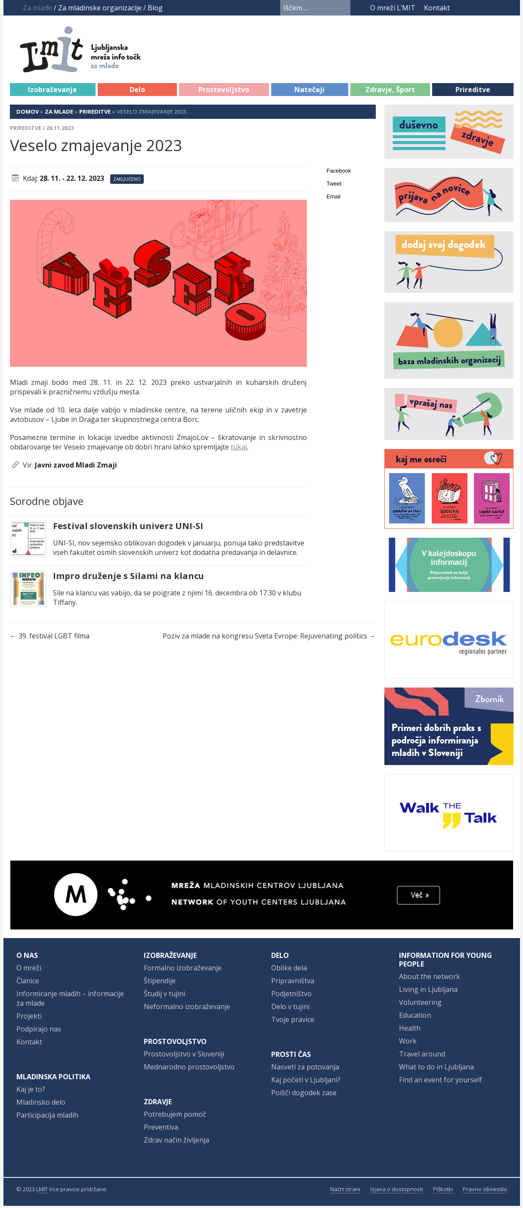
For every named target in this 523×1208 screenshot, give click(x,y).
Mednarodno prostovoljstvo (189, 1069)
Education (415, 1017)
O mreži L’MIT (392, 7)
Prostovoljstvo (223, 91)
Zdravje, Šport (390, 91)
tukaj (239, 449)
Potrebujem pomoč (175, 1116)
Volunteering (420, 1004)
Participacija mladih (47, 1117)
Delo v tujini (290, 1008)
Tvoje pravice (292, 1021)
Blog (155, 7)
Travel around (422, 1056)
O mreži (28, 970)
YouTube (475, 7)
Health (410, 1030)
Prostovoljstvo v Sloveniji (184, 1056)
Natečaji (309, 91)
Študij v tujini (164, 995)
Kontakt (437, 7)
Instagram (492, 7)
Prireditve (472, 91)
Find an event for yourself (440, 1082)
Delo (137, 91)
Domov (27, 114)
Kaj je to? (30, 1091)
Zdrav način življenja (176, 1142)
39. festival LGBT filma (54, 638)
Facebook (461, 7)
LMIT (42, 1191)
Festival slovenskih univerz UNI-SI (128, 528)
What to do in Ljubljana (436, 1069)
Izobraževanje (52, 91)
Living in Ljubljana (428, 991)
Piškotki (443, 1191)
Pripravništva (292, 983)
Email (334, 198)
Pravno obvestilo (485, 1191)
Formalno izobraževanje (183, 970)
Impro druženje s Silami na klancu (128, 578)
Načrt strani (345, 1191)
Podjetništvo (291, 995)
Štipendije (160, 983)
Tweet (334, 186)
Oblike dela (289, 970)
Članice (27, 983)
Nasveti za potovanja (305, 1069)
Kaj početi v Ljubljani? (305, 1082)
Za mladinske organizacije (100, 7)
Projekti (29, 1018)
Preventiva (161, 1129)
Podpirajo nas (38, 1031)
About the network (429, 978)
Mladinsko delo (40, 1104)
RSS (508, 7)
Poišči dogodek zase (304, 1095)
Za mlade (59, 114)
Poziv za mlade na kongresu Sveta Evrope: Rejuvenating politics (265, 638)
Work (408, 1043)
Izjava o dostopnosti (396, 1191)
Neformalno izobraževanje (187, 1008)
